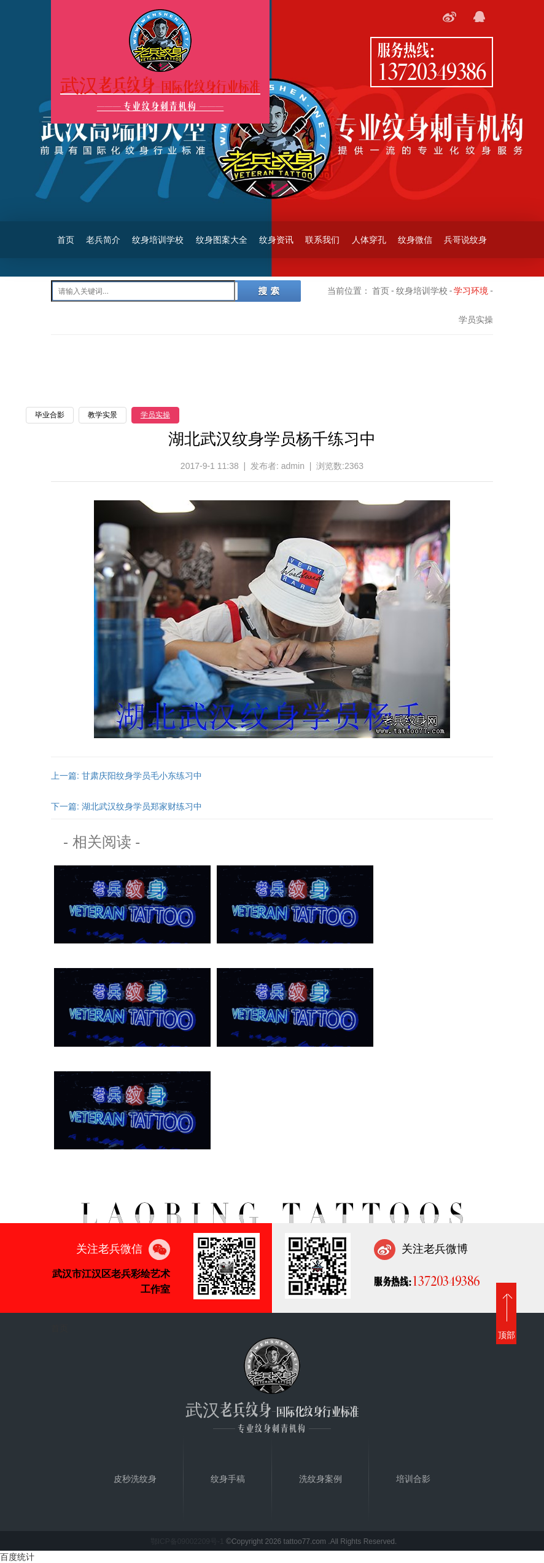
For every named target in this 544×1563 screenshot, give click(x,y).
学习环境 (471, 291)
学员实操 (155, 415)
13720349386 (432, 70)
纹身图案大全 (221, 240)
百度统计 (17, 1557)
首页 (65, 240)
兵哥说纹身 (465, 240)
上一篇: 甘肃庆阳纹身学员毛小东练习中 (126, 776)
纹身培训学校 (158, 240)
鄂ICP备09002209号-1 (187, 1541)
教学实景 (102, 415)
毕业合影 (49, 415)
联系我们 (322, 240)
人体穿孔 (369, 240)
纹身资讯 (276, 240)
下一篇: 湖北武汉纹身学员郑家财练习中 (126, 806)
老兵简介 (103, 240)
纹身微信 (415, 240)
